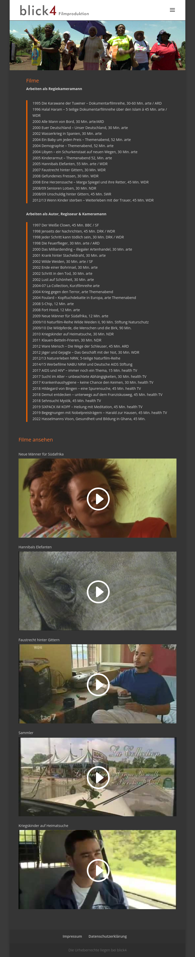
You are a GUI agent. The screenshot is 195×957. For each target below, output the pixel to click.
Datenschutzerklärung (108, 936)
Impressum (72, 936)
